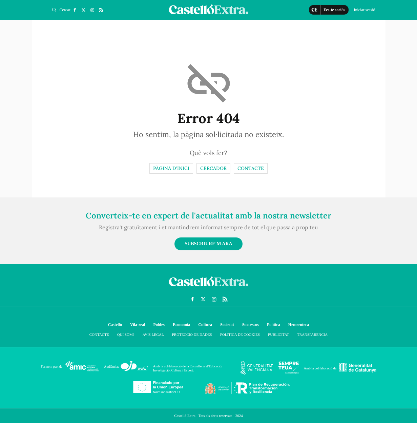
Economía (181, 324)
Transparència (312, 334)
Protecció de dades (192, 334)
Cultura (205, 324)
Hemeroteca (298, 324)
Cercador (213, 168)
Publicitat (278, 334)
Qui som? (125, 334)
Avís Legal (153, 334)
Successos (250, 324)
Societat (227, 324)
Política (273, 324)
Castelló (115, 324)
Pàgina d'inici (171, 168)
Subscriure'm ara (208, 243)
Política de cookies (240, 334)
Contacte (250, 168)
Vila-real (137, 324)
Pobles (159, 324)
